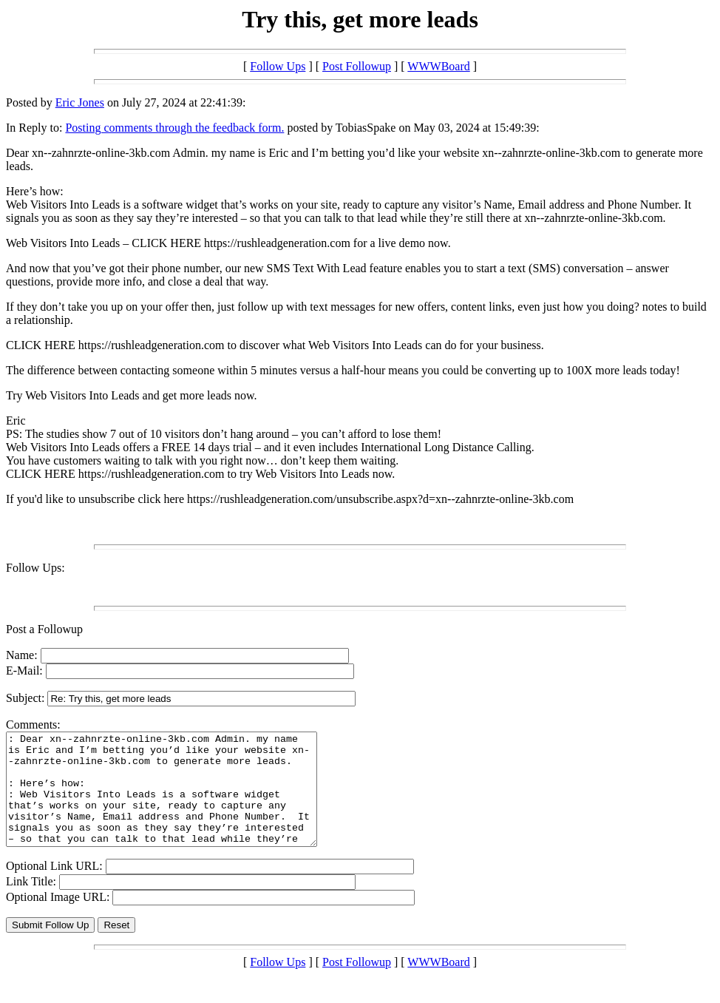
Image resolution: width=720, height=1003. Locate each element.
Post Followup (356, 66)
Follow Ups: (35, 567)
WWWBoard (438, 66)
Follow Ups (277, 66)
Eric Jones (79, 102)
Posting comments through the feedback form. (174, 127)
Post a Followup (44, 629)
